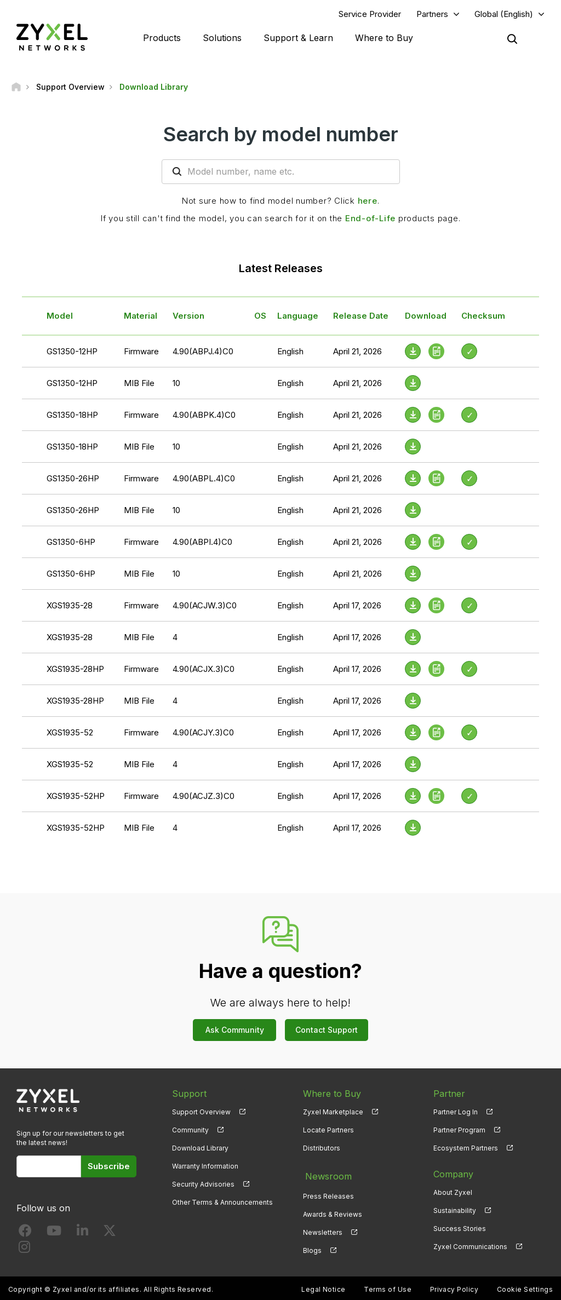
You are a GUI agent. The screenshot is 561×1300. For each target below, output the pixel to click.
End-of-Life (370, 219)
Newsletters (322, 1230)
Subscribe (109, 1167)
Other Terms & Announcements (222, 1204)
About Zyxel (452, 1193)
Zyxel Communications (470, 1248)
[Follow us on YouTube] (54, 1234)
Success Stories (459, 1230)
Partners (432, 14)
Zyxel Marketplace (333, 1113)
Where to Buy (384, 38)
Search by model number (280, 135)
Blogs (312, 1248)
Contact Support (326, 1031)
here (367, 202)
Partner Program (459, 1131)
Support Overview (201, 1113)
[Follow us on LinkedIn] (82, 1234)
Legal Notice (323, 1286)
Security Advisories (203, 1186)
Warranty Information (205, 1167)
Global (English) (503, 14)
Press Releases (328, 1193)
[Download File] (413, 384)
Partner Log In (455, 1113)
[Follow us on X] (109, 1234)
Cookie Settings (525, 1286)
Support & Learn (298, 38)
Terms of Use (387, 1286)
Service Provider (370, 14)
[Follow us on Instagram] (24, 1250)
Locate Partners (328, 1131)
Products (162, 38)
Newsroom (326, 1175)
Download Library (200, 1149)
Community (190, 1131)
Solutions (222, 38)
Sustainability (454, 1211)
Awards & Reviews (332, 1211)
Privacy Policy (454, 1286)
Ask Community (234, 1031)
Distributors (321, 1149)
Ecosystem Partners (465, 1149)
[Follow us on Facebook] (25, 1234)
